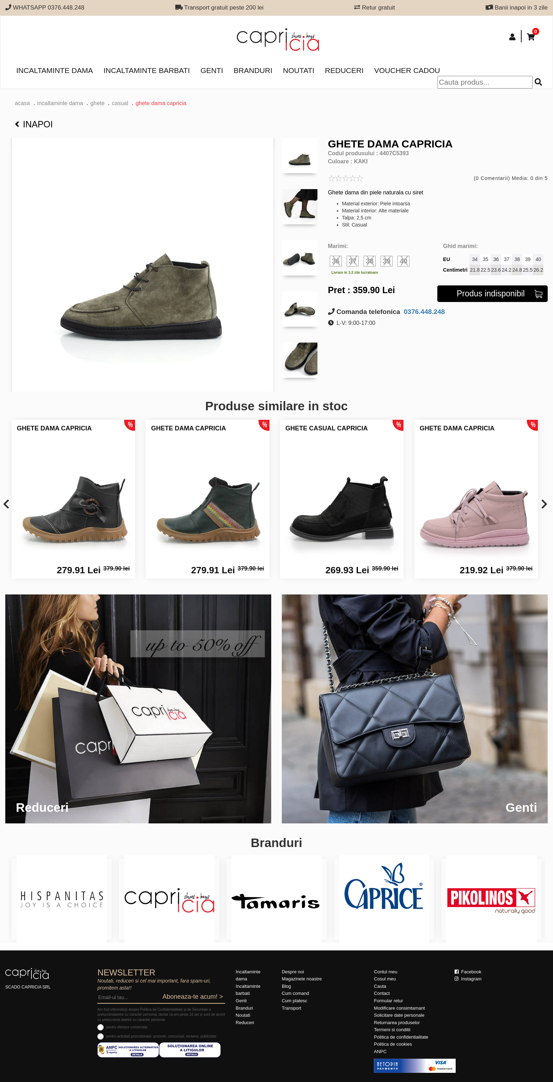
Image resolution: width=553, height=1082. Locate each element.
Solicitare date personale (399, 1015)
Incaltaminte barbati (146, 70)
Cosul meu (385, 978)
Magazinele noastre (302, 978)
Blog (286, 986)
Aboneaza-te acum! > (193, 996)
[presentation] (6, 504)
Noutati (298, 70)
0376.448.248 (423, 311)
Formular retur (388, 1000)
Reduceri (344, 70)
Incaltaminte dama (54, 70)
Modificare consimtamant (399, 1008)
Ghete (97, 103)
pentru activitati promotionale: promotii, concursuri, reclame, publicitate (161, 1036)
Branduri (253, 70)
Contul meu (385, 971)
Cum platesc (294, 1000)
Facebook (468, 971)
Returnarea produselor (397, 1022)
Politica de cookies (393, 1044)
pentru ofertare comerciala (126, 1027)
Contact (382, 993)
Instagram (468, 978)
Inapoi (34, 124)
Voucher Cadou (407, 70)
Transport (291, 1008)
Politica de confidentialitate (401, 1037)
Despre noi (293, 971)
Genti (211, 70)
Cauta (380, 986)
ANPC (380, 1051)
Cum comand (295, 993)
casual (120, 103)
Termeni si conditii (392, 1029)
